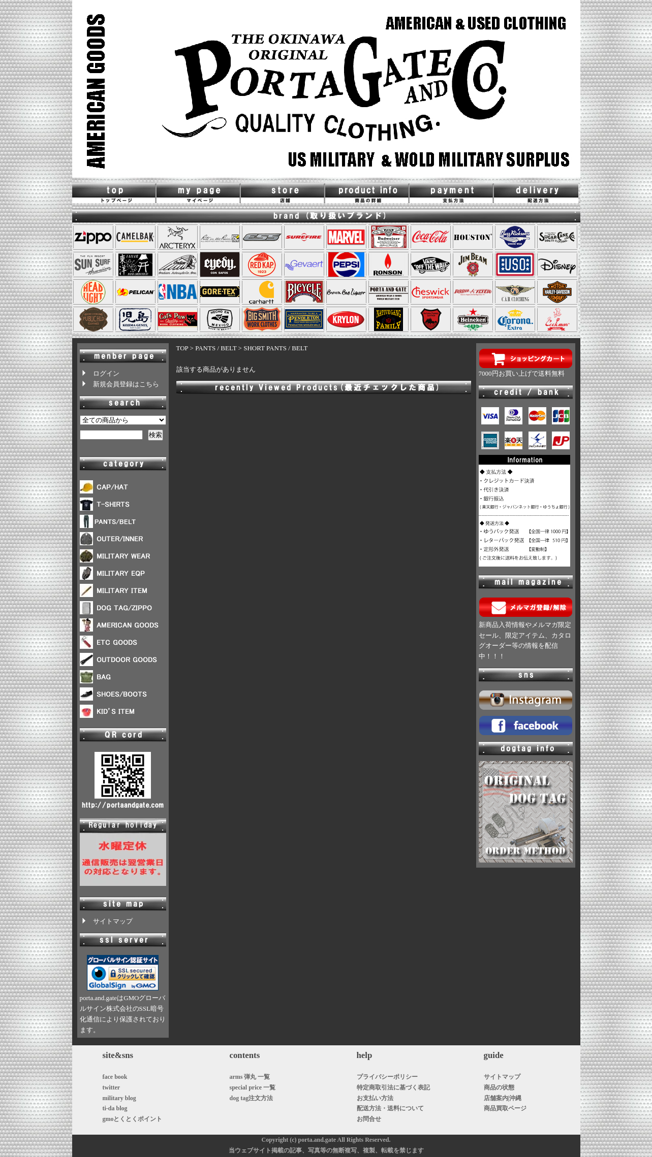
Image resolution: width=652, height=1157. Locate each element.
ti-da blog (115, 1108)
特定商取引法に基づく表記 (393, 1087)
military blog (119, 1098)
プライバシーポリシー (387, 1076)
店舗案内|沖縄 (503, 1098)
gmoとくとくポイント (133, 1118)
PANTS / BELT (215, 348)
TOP (182, 348)
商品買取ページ (505, 1108)
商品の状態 (499, 1087)
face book (115, 1076)
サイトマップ (106, 921)
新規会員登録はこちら (119, 384)
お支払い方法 (375, 1098)
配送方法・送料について (390, 1108)
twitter (111, 1087)
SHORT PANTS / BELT (275, 348)
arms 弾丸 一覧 (250, 1076)
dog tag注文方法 (251, 1098)
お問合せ (369, 1118)
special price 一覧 (253, 1087)
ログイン (99, 373)
